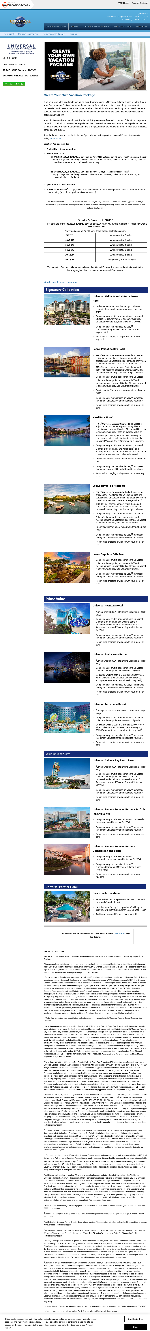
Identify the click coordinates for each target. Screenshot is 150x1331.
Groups (73, 34)
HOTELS (74, 27)
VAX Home (123, 3)
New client (9, 34)
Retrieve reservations (28, 34)
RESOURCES (141, 27)
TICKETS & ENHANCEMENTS (96, 27)
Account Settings (140, 3)
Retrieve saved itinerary (54, 34)
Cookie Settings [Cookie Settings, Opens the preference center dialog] (135, 1321)
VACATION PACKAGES (56, 27)
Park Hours (119, 933)
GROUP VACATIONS (122, 27)
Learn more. (56, 138)
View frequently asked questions (60, 282)
